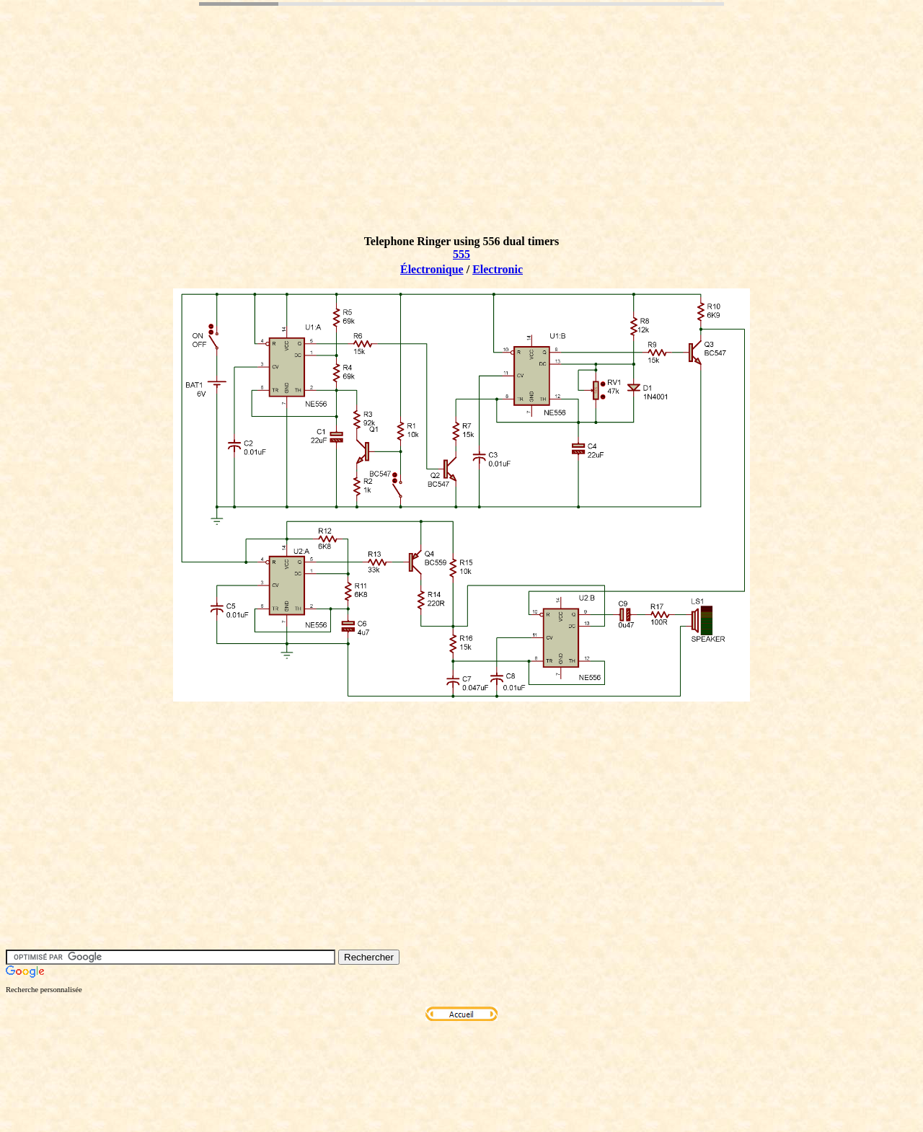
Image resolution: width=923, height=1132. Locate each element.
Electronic (497, 269)
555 (461, 254)
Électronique (432, 269)
